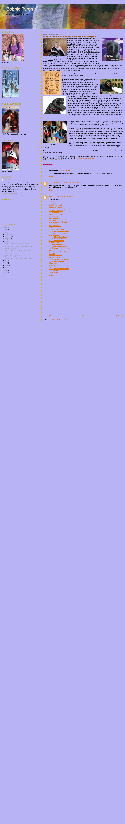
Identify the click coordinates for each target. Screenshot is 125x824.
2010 (5, 271)
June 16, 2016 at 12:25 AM (63, 196)
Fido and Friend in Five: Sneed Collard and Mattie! (18, 258)
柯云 (50, 196)
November (8, 236)
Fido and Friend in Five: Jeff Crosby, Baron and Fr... (19, 243)
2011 (5, 233)
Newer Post (47, 315)
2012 (5, 231)
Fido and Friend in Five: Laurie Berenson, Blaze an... (19, 257)
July (6, 260)
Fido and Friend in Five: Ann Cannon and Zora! (17, 250)
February (8, 269)
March (7, 267)
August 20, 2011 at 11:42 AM (71, 182)
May (6, 264)
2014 (5, 227)
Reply (51, 176)
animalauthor (54, 182)
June (6, 262)
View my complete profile (9, 193)
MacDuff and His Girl (10, 248)
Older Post (119, 315)
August (7, 241)
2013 (5, 229)
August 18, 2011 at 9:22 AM (69, 170)
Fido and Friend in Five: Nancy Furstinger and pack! (19, 251)
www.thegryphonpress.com (84, 158)
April (6, 265)
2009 (5, 272)
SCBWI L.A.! (8, 253)
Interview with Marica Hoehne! (13, 255)
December (8, 234)
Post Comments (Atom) (60, 319)
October (7, 238)
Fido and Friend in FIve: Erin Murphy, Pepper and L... (19, 246)
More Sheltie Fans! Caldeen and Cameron (16, 245)
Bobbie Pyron (19, 8)
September (8, 239)
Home (84, 315)
